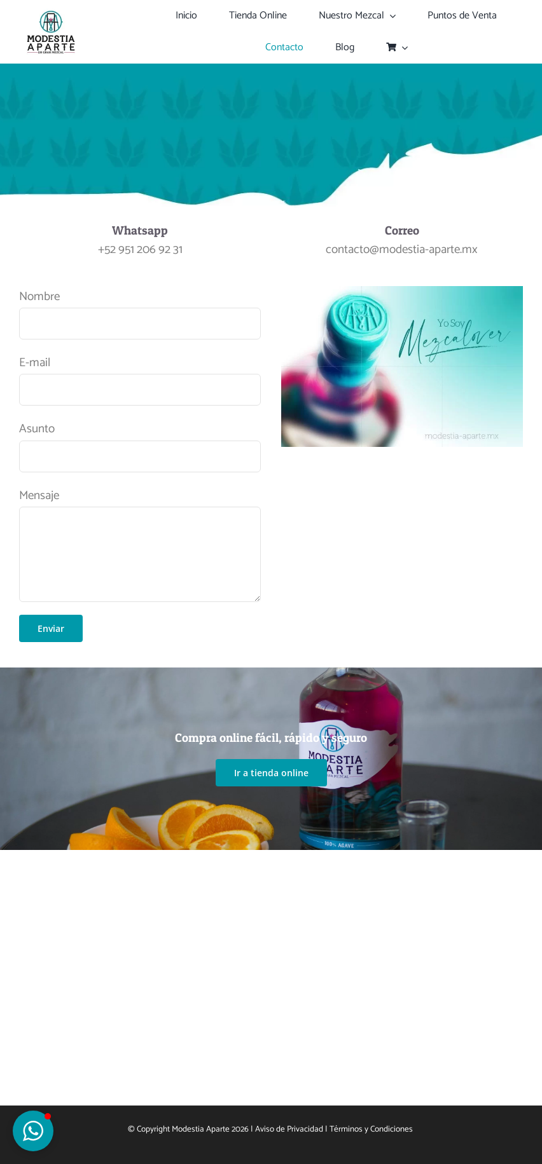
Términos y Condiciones (372, 1129)
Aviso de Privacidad (289, 1129)
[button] (33, 1131)
